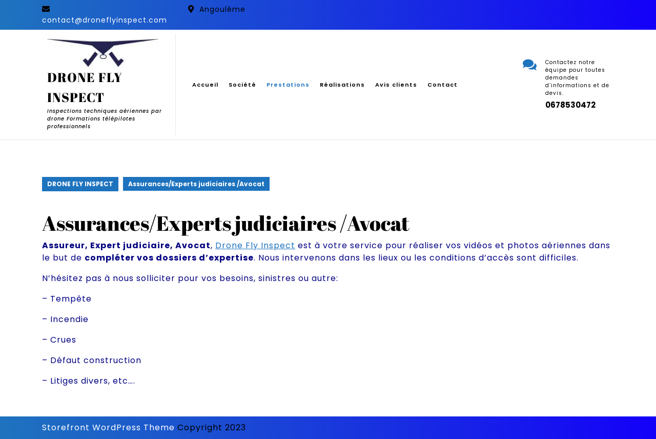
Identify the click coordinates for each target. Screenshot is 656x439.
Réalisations (342, 85)
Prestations (288, 85)
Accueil (205, 85)
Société (242, 85)
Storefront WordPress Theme (108, 427)
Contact (442, 85)
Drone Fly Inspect (255, 245)
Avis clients (396, 85)
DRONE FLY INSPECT (80, 183)
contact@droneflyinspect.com (104, 20)
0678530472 (570, 104)
